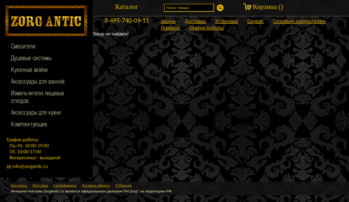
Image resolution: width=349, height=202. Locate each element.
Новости (170, 27)
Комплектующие (29, 124)
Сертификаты (64, 185)
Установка (226, 21)
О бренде (123, 185)
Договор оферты (96, 185)
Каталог (127, 6)
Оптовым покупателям (299, 21)
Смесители (23, 47)
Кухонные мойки (29, 70)
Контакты (19, 185)
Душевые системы (31, 58)
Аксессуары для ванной (38, 82)
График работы (206, 27)
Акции (168, 21)
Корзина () (268, 6)
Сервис (255, 21)
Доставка (195, 21)
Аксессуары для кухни (36, 113)
